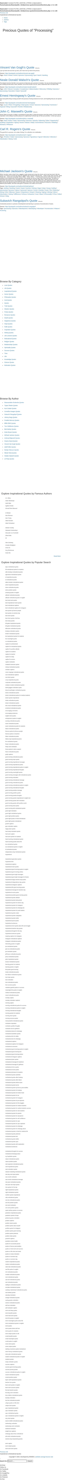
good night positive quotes (12, 816)
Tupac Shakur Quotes (11, 405)
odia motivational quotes (11, 1197)
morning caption (9, 1003)
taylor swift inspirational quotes (13, 1380)
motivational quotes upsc (11, 1141)
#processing (29, 75)
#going (16, 122)
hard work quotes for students (13, 836)
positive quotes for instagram (12, 1228)
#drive (55, 192)
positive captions (9, 1220)
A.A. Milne (8, 498)
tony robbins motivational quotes (13, 1395)
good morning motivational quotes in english (16, 785)
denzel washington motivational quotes (15, 690)
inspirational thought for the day (13, 931)
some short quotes (10, 1344)
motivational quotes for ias (12, 1095)
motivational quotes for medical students (15, 1105)
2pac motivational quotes (11, 567)
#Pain (10, 105)
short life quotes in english (12, 1318)
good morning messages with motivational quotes (18, 775)
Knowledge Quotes (10, 359)
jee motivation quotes (10, 951)
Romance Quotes (9, 315)
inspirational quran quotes (12, 920)
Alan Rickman (9, 515)
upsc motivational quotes (11, 1413)
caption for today (9, 656)
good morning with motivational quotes (15, 808)
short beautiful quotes (11, 1313)
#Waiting (54, 122)
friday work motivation (11, 746)
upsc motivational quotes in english (14, 1415)
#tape (39, 188)
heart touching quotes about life (13, 841)
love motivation (9, 979)
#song (48, 188)
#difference (17, 194)
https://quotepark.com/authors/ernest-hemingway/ (20, 103)
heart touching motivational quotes (14, 839)
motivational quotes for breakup (13, 1090)
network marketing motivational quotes (15, 1172)
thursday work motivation (11, 1392)
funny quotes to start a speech (13, 749)
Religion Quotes (9, 341)
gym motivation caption (11, 826)
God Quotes (8, 300)
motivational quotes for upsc (12, 1121)
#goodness (33, 137)
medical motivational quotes (12, 992)
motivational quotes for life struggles (14, 1103)
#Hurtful (20, 107)
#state (12, 137)
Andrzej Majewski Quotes (12, 438)
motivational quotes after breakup (14, 1077)
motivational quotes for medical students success (18, 1108)
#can (36, 194)
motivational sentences (11, 1146)
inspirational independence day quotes (15, 882)
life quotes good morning (11, 969)
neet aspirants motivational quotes (14, 1164)
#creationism (24, 89)
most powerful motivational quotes (14, 1021)
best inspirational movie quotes (13, 603)
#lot (51, 190)
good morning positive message (13, 790)
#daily (32, 122)
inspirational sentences (11, 923)
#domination (3, 194)
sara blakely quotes (10, 1292)
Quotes (6, 303)
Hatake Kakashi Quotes (11, 456)
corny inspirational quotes (12, 680)
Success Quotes (9, 350)
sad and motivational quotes (12, 1279)
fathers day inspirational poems (13, 739)
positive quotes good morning (13, 1231)
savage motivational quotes (12, 1297)
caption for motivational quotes (13, 646)
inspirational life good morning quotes (15, 887)
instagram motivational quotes (13, 941)
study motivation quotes (11, 1362)
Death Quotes (8, 318)
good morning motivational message (14, 780)
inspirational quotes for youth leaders (15, 910)
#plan (47, 120)
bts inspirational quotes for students (14, 636)
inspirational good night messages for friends (17, 877)
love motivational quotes (11, 982)
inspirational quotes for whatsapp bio (14, 908)
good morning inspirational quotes (14, 764)
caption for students (10, 651)
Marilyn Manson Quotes (11, 450)
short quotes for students (11, 1331)
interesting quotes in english (12, 944)
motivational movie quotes (12, 1069)
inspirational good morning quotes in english (16, 869)
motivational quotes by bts (12, 1085)
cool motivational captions (12, 674)
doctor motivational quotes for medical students (17, 695)
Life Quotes (7, 288)
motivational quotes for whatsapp (13, 1126)
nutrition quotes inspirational (12, 1195)
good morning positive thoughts (13, 795)
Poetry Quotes (8, 312)
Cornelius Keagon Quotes (12, 411)
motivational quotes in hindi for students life (16, 1131)
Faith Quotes (8, 327)
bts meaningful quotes (11, 638)
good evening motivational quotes (14, 757)
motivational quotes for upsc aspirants (15, 1123)
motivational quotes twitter (12, 1139)
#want (18, 91)
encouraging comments (11, 710)
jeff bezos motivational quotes (13, 954)
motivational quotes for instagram (14, 1098)
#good (40, 137)
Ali (6, 538)
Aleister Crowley (9, 527)
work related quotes (10, 1446)
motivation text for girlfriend (12, 1028)
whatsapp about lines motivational (14, 1433)
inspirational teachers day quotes (13, 928)
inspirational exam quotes (12, 866)
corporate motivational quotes (13, 682)
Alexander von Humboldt (11, 533)
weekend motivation (10, 1428)
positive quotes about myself (12, 1225)
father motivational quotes (12, 736)
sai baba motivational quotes (12, 1287)
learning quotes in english (12, 967)
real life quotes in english (11, 1269)
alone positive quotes (10, 590)
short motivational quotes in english (14, 1323)
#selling (53, 188)
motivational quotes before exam (13, 1082)
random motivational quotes (12, 1264)
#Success (48, 122)
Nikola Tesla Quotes (10, 453)
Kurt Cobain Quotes (10, 408)
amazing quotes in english (12, 592)
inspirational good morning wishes (14, 872)
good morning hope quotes (12, 759)
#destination (3, 139)
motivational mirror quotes (12, 1067)
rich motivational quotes (11, 1272)
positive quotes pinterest (11, 1233)
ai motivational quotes (11, 579)
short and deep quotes (11, 1310)
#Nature (56, 208)
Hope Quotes (8, 324)
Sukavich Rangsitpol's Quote (18, 200)
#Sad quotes (25, 105)
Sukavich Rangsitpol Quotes (13, 414)
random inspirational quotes (12, 1261)
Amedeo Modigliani (10, 545)
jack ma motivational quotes (12, 949)
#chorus (24, 194)
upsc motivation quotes (11, 1410)
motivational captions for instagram (14, 1044)
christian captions (9, 669)
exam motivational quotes (12, 723)
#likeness (12, 192)
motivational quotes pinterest (12, 1134)
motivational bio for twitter (12, 1036)
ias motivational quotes (11, 844)
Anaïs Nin (7, 553)
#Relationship (28, 107)
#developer (40, 208)
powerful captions (9, 1238)
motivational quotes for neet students (15, 1110)
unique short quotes (10, 1405)
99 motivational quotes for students (14, 569)
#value (10, 120)
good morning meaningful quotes (13, 772)
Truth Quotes (8, 306)
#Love (5, 105)
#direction (53, 137)
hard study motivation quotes (12, 831)
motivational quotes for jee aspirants (14, 1100)
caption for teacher (10, 654)
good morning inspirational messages (15, 762)
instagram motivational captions (13, 938)
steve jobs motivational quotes (13, 1354)
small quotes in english (11, 1341)
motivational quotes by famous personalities (16, 1087)
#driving (49, 192)
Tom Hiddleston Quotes (11, 426)
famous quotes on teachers (12, 734)
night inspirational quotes (11, 1189)
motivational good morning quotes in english (16, 1049)
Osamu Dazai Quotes (10, 441)
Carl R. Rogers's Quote (15, 129)
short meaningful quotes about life (14, 1320)
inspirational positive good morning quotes (16, 895)
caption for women (10, 659)
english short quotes (10, 716)
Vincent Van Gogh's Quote (17, 67)
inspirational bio (9, 861)
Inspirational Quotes (10, 291)
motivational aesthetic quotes (13, 1033)
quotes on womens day (11, 1256)
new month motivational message (14, 1179)
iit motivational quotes (11, 849)
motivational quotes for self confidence (15, 1118)
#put (35, 75)
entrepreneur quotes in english (13, 718)
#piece (17, 190)
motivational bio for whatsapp (13, 1039)
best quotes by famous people (13, 610)
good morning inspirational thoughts (14, 769)
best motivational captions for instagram (15, 608)
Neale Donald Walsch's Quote (19, 79)
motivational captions (10, 1041)
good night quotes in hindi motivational (15, 818)
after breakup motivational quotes (14, 572)
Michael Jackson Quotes (11, 435)
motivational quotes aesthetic (13, 1075)
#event (22, 122)
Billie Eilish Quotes (10, 423)
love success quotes (10, 985)
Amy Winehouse (9, 550)
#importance (25, 192)
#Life (5, 89)
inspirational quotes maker (12, 913)
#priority (35, 120)
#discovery (42, 89)
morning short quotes (10, 1015)
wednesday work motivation (12, 1426)
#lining (2, 192)
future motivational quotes (12, 751)
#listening (56, 190)
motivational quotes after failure (13, 1080)
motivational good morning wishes (14, 1054)
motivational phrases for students (14, 1072)
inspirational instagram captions (13, 884)
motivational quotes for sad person (14, 1116)
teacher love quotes (10, 1382)
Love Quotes (8, 285)
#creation (16, 89)
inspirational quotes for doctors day (14, 902)
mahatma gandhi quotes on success (14, 987)
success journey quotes (11, 1369)
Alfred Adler (8, 535)
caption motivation (10, 662)
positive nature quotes (11, 1223)
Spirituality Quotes (10, 347)
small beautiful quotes (11, 1336)
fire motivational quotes (11, 741)
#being (10, 139)
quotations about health (11, 1241)
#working (45, 75)
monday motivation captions (12, 1000)
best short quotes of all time (12, 618)
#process (21, 75)
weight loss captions (10, 1431)
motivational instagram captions (13, 1057)
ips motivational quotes (11, 946)
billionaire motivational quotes (13, 628)
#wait (5, 120)
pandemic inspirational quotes (13, 1213)
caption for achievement (11, 644)
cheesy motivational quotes (12, 667)
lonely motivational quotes (12, 972)
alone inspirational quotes (12, 585)
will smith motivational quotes (13, 1436)
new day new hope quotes (12, 1174)
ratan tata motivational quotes (13, 1267)
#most (32, 105)
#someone (53, 105)
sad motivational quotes (11, 1282)
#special (2, 107)
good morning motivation (11, 777)
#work (39, 75)
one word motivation (10, 1205)
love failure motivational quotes (13, 974)
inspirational (8, 854)
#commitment (39, 122)
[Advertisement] (31, 47)
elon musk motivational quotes (13, 705)
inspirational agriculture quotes (13, 859)
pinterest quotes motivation (12, 1218)
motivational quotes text (11, 1136)
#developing (32, 208)
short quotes (8, 1326)
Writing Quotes (8, 332)
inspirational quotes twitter (12, 918)
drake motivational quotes (12, 700)
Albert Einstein (9, 520)
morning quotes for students (12, 1013)
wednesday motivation (11, 1423)
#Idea (59, 194)
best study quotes (10, 621)
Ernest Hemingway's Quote (17, 95)
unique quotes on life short (12, 1403)
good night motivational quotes (13, 813)
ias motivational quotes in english (14, 847)
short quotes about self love (12, 1328)
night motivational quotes (11, 1192)
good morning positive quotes (13, 793)
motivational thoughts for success (14, 1151)
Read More (57, 556)
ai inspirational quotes (11, 577)
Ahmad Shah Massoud (11, 508)
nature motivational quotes (12, 1159)
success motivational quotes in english (15, 1372)
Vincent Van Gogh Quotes (12, 444)
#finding (49, 89)
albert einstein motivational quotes (14, 582)
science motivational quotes (12, 1302)
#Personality (48, 194)
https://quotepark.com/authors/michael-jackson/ (19, 186)
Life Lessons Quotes (10, 335)
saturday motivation (10, 1295)
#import (32, 192)
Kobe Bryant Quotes (10, 432)
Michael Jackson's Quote (16, 171)
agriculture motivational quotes (13, 574)
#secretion (11, 91)
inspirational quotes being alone (13, 900)
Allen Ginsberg (9, 542)
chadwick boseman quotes (12, 664)
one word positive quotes (11, 1207)
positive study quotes (10, 1236)
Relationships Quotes (10, 344)
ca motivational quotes (11, 641)
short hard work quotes (11, 1315)
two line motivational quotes (12, 1400)
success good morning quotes (13, 1367)
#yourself (23, 91)
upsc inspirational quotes (11, 1408)
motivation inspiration (10, 1023)
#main (46, 190)
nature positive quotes (11, 1161)
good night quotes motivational (13, 821)
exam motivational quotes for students (15, 726)
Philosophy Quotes (10, 297)
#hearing (38, 192)
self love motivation (10, 1305)
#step (15, 120)
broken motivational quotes (12, 633)
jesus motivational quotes (12, 956)
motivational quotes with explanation (14, 1144)
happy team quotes (10, 829)
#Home (2, 196)
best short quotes (9, 615)
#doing (11, 194)
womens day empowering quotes (13, 1439)
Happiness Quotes (10, 321)
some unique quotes (10, 1346)
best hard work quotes (11, 600)
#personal (23, 190)
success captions (9, 1364)
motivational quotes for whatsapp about (15, 1128)
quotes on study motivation (12, 1254)
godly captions (9, 754)
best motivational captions (12, 605)
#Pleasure (10, 124)
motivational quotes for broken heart (14, 1092)
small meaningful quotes (11, 1338)
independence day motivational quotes (15, 852)
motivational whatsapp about (12, 1154)
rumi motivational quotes (11, 1277)
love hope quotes (9, 977)
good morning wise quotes (12, 805)
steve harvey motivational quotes (13, 1351)
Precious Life (4, 13)
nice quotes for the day (11, 1187)
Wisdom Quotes (9, 309)
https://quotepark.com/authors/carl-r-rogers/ (18, 135)
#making (2, 122)
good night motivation (11, 811)
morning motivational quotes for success (15, 1005)
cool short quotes (9, 677)
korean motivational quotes (12, 961)
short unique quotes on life (12, 1333)
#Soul (5, 75)
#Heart (10, 75)
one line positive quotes (11, 1202)
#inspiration (9, 122)
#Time (55, 194)
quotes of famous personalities (13, 1246)
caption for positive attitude (12, 649)
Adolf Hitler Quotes (10, 447)
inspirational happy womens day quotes (15, 879)
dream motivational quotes (12, 703)
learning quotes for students (12, 964)
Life (5, 356)
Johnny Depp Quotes (10, 417)
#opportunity (54, 120)
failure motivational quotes (12, 728)
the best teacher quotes (11, 1390)
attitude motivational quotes (12, 595)
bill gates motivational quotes (12, 626)
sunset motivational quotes (12, 1374)
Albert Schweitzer (9, 523)
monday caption (9, 997)
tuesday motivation (10, 1398)
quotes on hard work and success (14, 1249)
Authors (6, 20)
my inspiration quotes (10, 1156)
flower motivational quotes (12, 744)
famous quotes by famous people (14, 731)
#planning (42, 120)
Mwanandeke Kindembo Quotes (14, 402)
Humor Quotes (8, 294)
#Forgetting (16, 105)
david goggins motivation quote (13, 687)
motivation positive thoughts (12, 1026)
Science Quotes (9, 362)
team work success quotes (12, 1387)
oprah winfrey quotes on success (13, 1210)
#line (6, 192)
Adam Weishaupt (9, 500)
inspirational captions (10, 864)
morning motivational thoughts (13, 1010)
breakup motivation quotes (12, 631)
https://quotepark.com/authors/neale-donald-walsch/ (20, 87)
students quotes (9, 1359)
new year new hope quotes (12, 1184)
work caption (8, 1443)
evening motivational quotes (12, 721)
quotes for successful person (12, 1243)
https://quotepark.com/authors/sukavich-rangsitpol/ (20, 206)
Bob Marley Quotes (10, 429)
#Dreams (3, 124)
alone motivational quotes (12, 587)
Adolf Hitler (8, 503)
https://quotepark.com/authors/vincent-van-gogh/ (19, 73)
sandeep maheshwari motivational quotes (16, 1290)
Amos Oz (7, 547)
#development (23, 208)
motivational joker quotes (11, 1059)
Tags (5, 22)
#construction (49, 208)
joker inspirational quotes (11, 959)
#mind (15, 75)
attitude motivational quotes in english (15, 597)
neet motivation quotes (11, 1169)
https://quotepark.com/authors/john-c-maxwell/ (19, 118)
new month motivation (11, 1177)
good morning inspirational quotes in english (16, 767)
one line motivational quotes (12, 1200)
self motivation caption (11, 1308)
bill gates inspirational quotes (12, 623)
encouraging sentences (11, 713)
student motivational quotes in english (15, 1356)
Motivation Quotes (9, 365)
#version (28, 188)
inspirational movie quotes (12, 892)
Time (5, 353)
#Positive (6, 137)
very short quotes (9, 1418)
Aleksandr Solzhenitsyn (11, 530)
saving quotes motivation (11, 1300)
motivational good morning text (13, 1051)
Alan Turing (8, 518)
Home (6, 18)
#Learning (3, 210)
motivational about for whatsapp (13, 1031)
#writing (6, 188)
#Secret (10, 89)
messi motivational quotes (12, 995)
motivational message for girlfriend (14, 1064)
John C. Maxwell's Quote (16, 111)
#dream (27, 122)
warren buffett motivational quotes (14, 1421)
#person (30, 190)
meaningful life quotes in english (13, 990)
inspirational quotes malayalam (13, 915)
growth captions (9, 823)
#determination (33, 89)
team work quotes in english (12, 1385)
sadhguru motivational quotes (13, 1285)
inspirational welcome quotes (12, 933)
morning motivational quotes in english (15, 1008)
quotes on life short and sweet (13, 1251)
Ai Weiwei (7, 513)
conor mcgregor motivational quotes (14, 672)
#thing (8, 107)
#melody (41, 190)
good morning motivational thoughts (14, 787)
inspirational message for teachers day (15, 890)
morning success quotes (11, 1018)
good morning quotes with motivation (14, 800)
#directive (46, 137)
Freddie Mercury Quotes (11, 420)
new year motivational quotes (13, 1182)
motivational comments (11, 1046)
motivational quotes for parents (13, 1113)
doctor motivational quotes (12, 692)
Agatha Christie (9, 506)
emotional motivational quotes (13, 708)
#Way (7, 196)
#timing (34, 188)
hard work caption (10, 834)
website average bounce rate (44, 1457)
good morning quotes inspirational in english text (17, 798)
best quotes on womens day (12, 613)
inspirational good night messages (14, 874)
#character (31, 194)
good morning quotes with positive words (16, 803)
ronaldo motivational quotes (12, 1274)
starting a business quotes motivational (15, 1349)
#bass (41, 194)
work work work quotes (11, 1448)
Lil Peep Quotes (9, 459)
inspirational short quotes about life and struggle (17, 926)
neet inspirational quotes (11, 1166)
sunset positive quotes (11, 1377)
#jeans (18, 192)
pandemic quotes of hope (12, 1215)
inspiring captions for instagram (13, 936)
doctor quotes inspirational (12, 698)
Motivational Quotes (10, 338)
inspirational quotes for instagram (14, 905)
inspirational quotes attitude (12, 897)
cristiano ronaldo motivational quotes (14, 685)
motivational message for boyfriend (14, 1062)
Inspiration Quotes (10, 330)
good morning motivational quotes (14, 782)
